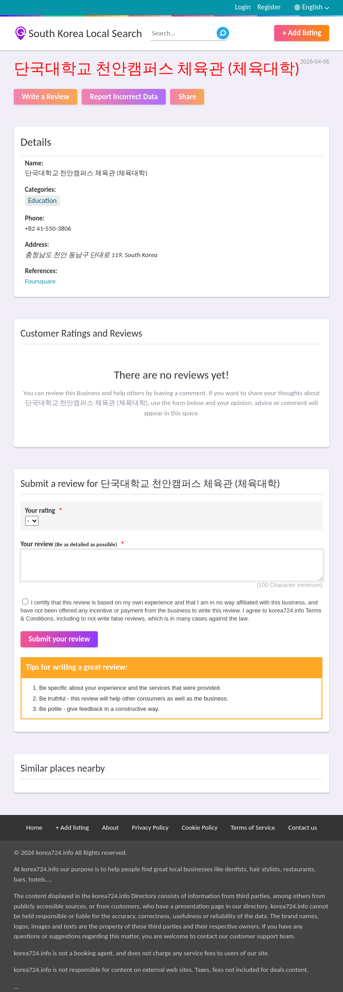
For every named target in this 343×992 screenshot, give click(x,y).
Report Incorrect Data (124, 96)
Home (34, 827)
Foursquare (40, 281)
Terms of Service (252, 827)
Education (42, 200)
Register (268, 7)
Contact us (302, 827)
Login (243, 7)
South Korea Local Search (85, 33)
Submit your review (59, 639)
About (110, 827)
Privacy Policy (150, 827)
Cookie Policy (200, 827)
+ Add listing (301, 33)
